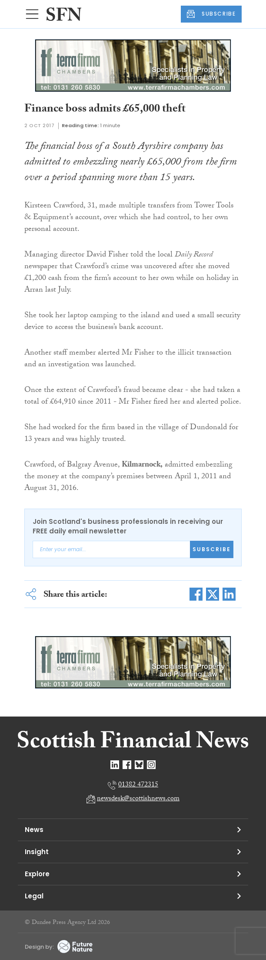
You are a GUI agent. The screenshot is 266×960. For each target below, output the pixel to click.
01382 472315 (138, 785)
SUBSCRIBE (211, 14)
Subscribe (212, 549)
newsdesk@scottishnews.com (138, 799)
